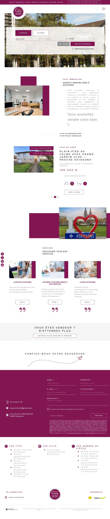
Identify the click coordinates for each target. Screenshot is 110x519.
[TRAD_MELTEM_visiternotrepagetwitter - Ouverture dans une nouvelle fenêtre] (2, 257)
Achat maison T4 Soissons (90, 452)
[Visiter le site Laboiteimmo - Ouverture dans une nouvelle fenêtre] (11, 509)
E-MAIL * (52, 389)
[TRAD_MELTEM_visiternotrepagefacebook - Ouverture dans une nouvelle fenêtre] (2, 254)
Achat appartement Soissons (22, 456)
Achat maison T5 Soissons (90, 457)
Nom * (50, 380)
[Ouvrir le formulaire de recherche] (63, 44)
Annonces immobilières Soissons (56, 452)
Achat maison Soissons (23, 451)
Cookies (85, 510)
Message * (53, 398)
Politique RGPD (77, 510)
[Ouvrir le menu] (103, 9)
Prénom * (86, 380)
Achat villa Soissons (21, 475)
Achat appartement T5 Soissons (89, 469)
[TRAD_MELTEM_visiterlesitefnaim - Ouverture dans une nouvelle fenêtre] (90, 497)
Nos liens (98, 508)
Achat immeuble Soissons (20, 463)
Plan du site (73, 508)
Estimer (40, 33)
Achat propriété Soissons (20, 469)
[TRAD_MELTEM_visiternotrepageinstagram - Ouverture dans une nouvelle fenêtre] (2, 261)
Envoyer (99, 415)
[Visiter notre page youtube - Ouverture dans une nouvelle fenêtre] (2, 265)
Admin (92, 508)
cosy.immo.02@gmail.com (21, 408)
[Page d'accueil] (18, 12)
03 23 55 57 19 (16, 402)
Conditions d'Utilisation (89, 433)
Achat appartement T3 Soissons (89, 462)
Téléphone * (87, 389)
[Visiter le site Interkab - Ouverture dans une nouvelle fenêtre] (99, 498)
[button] (52, 197)
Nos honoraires (64, 508)
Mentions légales (84, 508)
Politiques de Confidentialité (74, 433)
